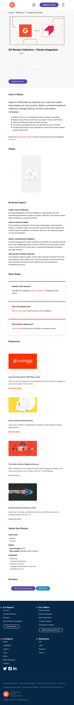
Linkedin (12, 541)
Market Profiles (44, 610)
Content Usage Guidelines (30, 687)
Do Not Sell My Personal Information (51, 687)
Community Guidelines (10, 683)
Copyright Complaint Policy (12, 687)
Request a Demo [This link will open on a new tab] (18, 81)
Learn (41, 645)
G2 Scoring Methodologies (27, 683)
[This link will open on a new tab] (37, 368)
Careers (6, 649)
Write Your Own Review (23, 588)
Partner (41, 653)
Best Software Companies (12, 621)
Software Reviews (9, 614)
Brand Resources (9, 660)
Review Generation (45, 614)
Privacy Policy (51, 683)
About (5, 642)
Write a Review (11, 626)
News (5, 656)
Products (6, 618)
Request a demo (49, 5)
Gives (5, 653)
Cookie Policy (61, 683)
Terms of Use (41, 683)
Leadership (7, 645)
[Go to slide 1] (36, 194)
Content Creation (45, 621)
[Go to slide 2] (37, 194)
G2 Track (6, 610)
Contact (6, 663)
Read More (43, 588)
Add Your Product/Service (51, 630)
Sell (40, 642)
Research (42, 649)
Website (12, 538)
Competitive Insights (46, 625)
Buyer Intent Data (45, 618)
